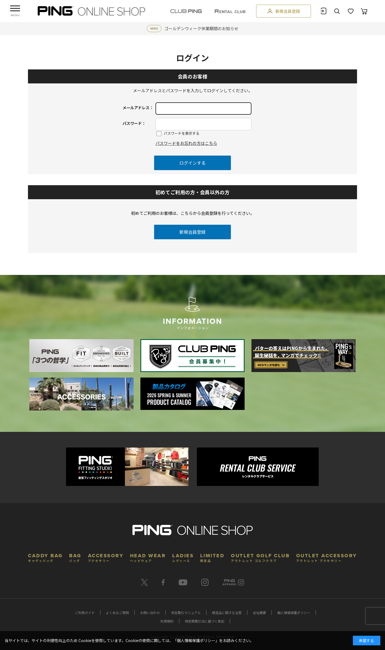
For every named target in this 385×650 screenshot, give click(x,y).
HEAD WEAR (148, 557)
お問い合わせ (150, 612)
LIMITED (212, 557)
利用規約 (167, 621)
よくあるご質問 (117, 612)
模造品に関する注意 (227, 612)
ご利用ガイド (85, 612)
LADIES (183, 557)
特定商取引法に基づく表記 (204, 621)
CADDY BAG (45, 557)
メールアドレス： (138, 107)
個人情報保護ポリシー (293, 612)
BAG (75, 557)
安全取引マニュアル (186, 612)
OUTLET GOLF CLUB (260, 557)
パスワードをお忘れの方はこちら (186, 143)
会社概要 (259, 612)
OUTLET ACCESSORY (326, 557)
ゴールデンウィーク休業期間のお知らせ (201, 28)
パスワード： (134, 123)
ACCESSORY (106, 557)
